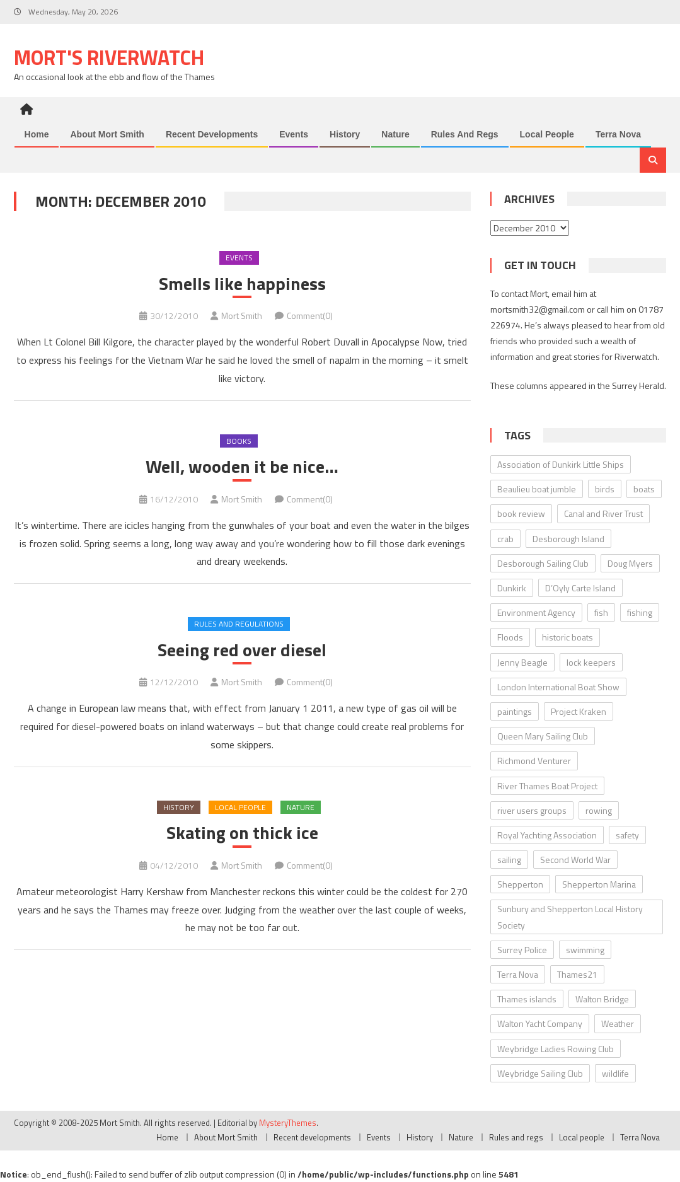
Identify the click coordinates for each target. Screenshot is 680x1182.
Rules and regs (464, 134)
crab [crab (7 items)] (505, 538)
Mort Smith (241, 315)
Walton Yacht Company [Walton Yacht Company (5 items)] (539, 1023)
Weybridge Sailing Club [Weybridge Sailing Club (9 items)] (540, 1073)
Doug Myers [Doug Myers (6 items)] (630, 563)
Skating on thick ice (242, 832)
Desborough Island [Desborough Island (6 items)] (568, 538)
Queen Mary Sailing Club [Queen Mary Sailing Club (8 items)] (542, 736)
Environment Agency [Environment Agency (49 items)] (536, 612)
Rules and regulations (239, 624)
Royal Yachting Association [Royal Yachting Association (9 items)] (547, 835)
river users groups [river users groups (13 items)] (532, 810)
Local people (547, 134)
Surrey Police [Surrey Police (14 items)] (522, 949)
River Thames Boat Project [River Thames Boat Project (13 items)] (547, 785)
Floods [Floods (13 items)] (510, 637)
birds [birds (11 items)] (604, 488)
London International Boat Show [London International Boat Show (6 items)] (558, 686)
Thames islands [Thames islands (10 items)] (526, 998)
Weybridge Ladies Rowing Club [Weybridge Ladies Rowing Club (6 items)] (555, 1048)
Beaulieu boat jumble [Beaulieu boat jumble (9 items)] (536, 488)
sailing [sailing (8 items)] (509, 859)
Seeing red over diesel (242, 650)
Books (238, 441)
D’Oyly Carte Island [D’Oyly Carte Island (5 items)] (580, 587)
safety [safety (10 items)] (627, 835)
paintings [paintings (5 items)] (514, 711)
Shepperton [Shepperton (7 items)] (520, 884)
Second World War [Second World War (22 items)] (575, 859)
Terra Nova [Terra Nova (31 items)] (517, 974)
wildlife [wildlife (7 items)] (615, 1073)
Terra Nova (618, 134)
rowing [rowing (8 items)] (598, 810)
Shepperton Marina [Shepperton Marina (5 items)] (599, 884)
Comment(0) (310, 315)
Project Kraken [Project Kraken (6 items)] (578, 711)
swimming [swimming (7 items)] (585, 949)
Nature (395, 134)
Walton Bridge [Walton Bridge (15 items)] (602, 998)
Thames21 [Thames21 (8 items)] (577, 974)
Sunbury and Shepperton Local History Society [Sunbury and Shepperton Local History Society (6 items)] (570, 916)
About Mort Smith (107, 134)
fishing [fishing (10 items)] (639, 612)
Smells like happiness (242, 283)
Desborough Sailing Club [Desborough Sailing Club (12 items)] (543, 563)
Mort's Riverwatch (109, 57)
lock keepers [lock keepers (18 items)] (591, 662)
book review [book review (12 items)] (521, 513)
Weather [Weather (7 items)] (617, 1023)
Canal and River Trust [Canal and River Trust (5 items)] (603, 513)
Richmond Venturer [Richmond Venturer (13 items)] (534, 760)
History (345, 134)
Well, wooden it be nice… (242, 466)
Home (37, 134)
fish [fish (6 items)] (601, 612)
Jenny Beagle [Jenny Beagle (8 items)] (522, 662)
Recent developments (212, 134)
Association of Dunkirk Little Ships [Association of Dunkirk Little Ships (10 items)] (560, 464)
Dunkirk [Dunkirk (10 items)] (511, 587)
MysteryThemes (287, 1122)
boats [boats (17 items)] (644, 488)
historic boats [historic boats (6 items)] (567, 637)
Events (293, 134)
